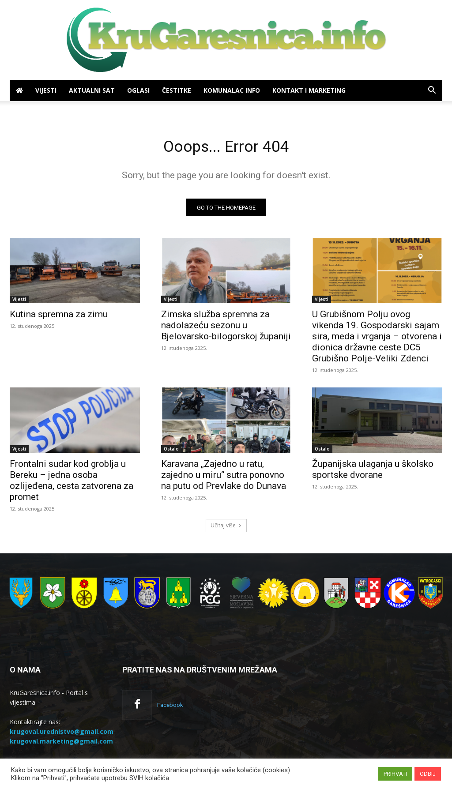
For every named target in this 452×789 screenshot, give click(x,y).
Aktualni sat (92, 90)
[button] (431, 91)
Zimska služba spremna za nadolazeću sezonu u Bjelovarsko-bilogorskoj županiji (226, 328)
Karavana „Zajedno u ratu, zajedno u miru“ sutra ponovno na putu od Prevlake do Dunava (223, 478)
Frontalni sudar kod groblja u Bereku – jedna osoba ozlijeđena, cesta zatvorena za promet (71, 483)
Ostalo (171, 452)
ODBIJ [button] (428, 773)
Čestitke (176, 90)
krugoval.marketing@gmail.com (61, 744)
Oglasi (138, 90)
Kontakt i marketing (309, 90)
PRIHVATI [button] (395, 773)
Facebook (170, 708)
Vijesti (45, 90)
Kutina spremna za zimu (59, 317)
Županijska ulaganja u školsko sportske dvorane (372, 472)
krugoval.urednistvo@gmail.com (61, 734)
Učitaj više (226, 528)
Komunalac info (231, 90)
